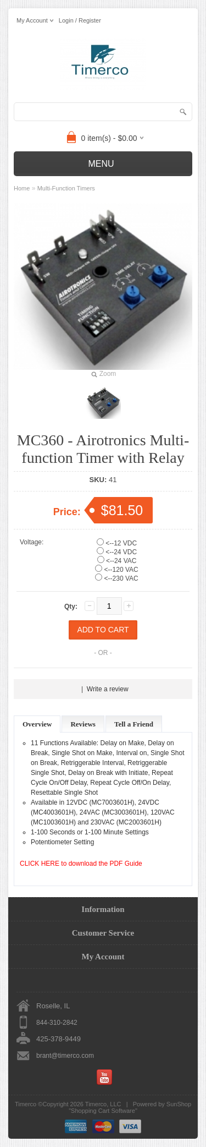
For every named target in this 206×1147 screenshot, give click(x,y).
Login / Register (80, 20)
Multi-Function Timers (66, 188)
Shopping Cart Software (103, 1110)
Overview (37, 724)
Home (22, 188)
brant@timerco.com (65, 1055)
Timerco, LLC (103, 1104)
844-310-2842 (56, 1022)
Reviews (83, 724)
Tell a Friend (133, 724)
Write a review (108, 689)
